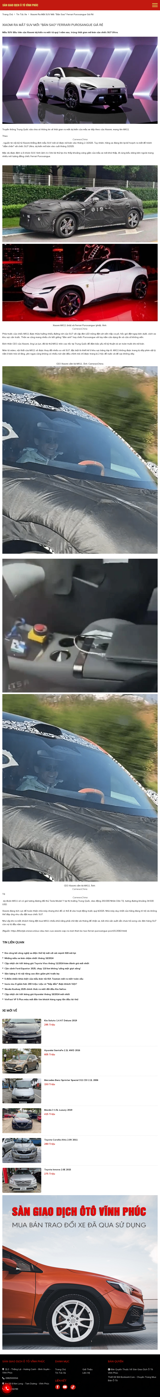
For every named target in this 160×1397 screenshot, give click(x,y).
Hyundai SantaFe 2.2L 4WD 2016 (62, 1050)
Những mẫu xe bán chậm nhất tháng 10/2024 (29, 958)
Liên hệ (86, 1372)
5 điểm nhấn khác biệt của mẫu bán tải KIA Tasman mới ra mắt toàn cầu (44, 978)
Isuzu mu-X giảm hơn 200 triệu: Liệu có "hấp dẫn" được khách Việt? (41, 984)
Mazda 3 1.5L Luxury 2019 (58, 1110)
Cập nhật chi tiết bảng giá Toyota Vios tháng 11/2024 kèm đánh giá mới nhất (47, 963)
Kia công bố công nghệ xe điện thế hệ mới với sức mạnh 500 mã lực (40, 953)
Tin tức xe (60, 1372)
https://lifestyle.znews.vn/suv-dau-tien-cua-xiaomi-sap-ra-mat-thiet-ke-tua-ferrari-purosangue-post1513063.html (68, 930)
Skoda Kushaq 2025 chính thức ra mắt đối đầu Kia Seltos (35, 989)
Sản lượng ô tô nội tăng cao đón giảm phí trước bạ (32, 973)
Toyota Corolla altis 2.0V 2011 (61, 1139)
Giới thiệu (87, 1369)
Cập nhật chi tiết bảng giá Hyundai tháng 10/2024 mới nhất (37, 994)
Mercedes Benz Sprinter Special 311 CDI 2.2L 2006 (71, 1080)
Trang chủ (60, 1369)
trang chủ (7, 14)
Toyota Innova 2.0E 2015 (57, 1169)
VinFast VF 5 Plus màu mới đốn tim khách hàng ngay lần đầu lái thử (41, 999)
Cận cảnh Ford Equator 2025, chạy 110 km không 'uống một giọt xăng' (43, 968)
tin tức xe (21, 14)
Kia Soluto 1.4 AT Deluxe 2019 (60, 1020)
